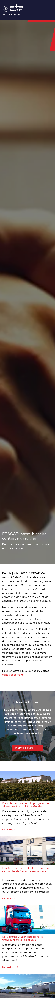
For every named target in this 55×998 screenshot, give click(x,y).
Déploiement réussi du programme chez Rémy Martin (25, 805)
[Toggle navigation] (54, 9)
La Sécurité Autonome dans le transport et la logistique (22, 938)
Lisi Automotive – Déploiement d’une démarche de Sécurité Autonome (27, 869)
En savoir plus (24, 748)
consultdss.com (12, 674)
